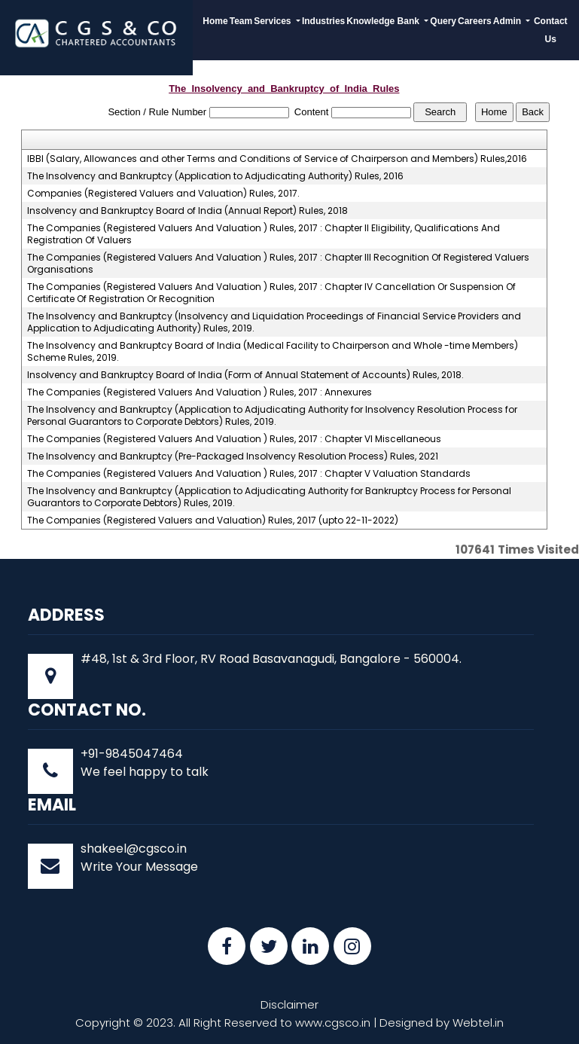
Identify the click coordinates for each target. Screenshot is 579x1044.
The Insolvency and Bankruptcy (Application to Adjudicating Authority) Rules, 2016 (215, 176)
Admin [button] (508, 21)
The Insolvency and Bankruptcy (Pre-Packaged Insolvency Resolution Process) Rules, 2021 (232, 456)
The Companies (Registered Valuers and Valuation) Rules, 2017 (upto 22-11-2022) (212, 520)
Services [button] (274, 21)
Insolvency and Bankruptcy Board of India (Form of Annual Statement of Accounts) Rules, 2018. (245, 375)
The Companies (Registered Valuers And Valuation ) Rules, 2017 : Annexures (199, 392)
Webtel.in (478, 1022)
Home (215, 21)
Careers (475, 21)
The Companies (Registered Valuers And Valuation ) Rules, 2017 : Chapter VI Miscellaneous (234, 439)
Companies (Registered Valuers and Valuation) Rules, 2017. (163, 194)
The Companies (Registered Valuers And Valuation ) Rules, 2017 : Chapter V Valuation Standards (249, 474)
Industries (323, 21)
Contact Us (551, 30)
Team (241, 21)
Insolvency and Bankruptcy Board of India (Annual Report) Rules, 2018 (187, 211)
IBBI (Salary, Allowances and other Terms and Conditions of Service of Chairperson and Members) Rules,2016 (277, 159)
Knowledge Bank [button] (384, 21)
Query (443, 21)
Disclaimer (289, 1004)
